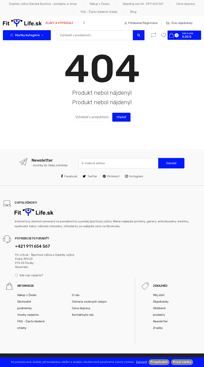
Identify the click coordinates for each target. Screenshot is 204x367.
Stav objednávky (179, 23)
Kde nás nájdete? (29, 275)
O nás (76, 295)
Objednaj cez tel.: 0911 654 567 (143, 4)
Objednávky (161, 301)
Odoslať (171, 163)
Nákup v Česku (100, 4)
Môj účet (159, 295)
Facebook (69, 176)
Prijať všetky (182, 362)
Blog (133, 12)
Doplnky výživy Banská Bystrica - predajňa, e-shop (43, 4)
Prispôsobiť (159, 362)
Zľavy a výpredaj (59, 23)
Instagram (134, 176)
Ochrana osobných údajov (89, 301)
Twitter (90, 176)
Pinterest (111, 176)
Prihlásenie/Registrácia (141, 23)
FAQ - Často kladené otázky (99, 12)
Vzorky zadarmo (28, 315)
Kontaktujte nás (83, 315)
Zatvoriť (141, 362)
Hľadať (121, 117)
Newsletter (160, 321)
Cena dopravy (185, 4)
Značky (158, 328)
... (83, 22)
